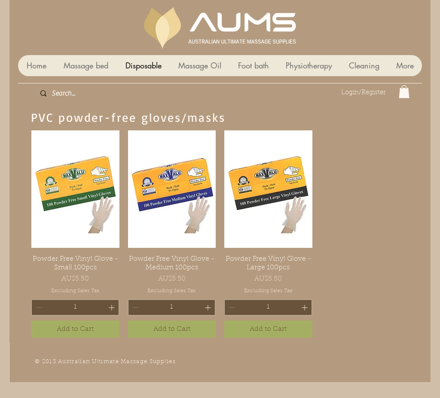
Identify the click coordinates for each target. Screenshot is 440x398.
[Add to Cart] (268, 329)
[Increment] (305, 307)
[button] (404, 91)
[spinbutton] (268, 307)
